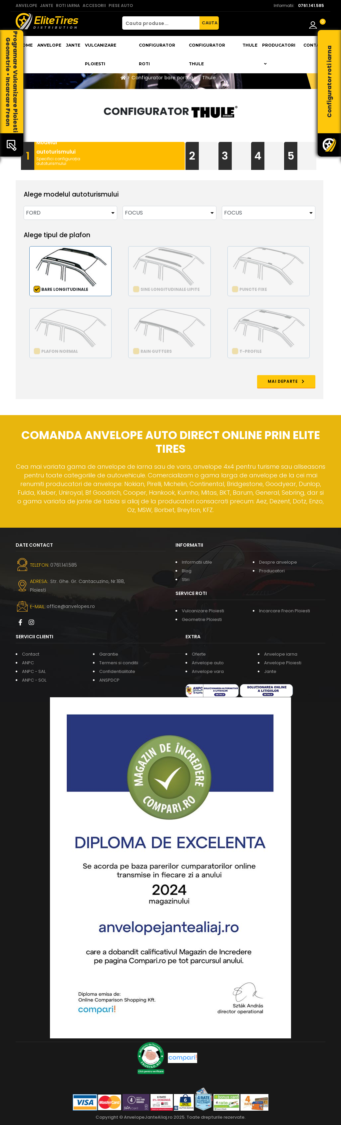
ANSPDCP (109, 680)
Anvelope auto (208, 663)
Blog (186, 571)
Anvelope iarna (280, 654)
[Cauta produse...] (160, 23)
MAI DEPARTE (286, 381)
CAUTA (209, 23)
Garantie (108, 654)
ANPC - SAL (34, 671)
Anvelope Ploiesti (282, 663)
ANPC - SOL (34, 680)
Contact (314, 45)
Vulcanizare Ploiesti (100, 54)
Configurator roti (157, 54)
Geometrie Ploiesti (202, 619)
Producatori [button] (278, 54)
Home (26, 45)
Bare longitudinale (64, 289)
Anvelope (49, 45)
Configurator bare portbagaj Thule (174, 77)
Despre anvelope (278, 562)
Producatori (272, 571)
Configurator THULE (207, 54)
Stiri (185, 579)
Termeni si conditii (118, 663)
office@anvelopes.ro (71, 606)
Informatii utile (197, 562)
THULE (249, 45)
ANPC (28, 663)
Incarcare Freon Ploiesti (284, 611)
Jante (73, 45)
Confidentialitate (117, 671)
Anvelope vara (208, 671)
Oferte (199, 654)
